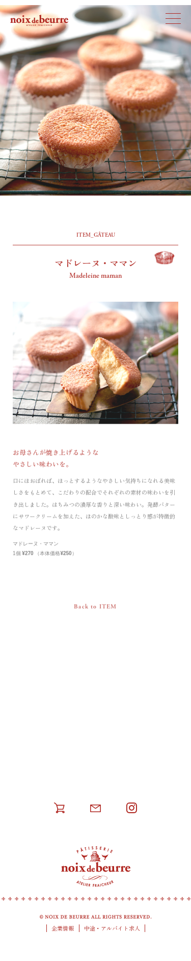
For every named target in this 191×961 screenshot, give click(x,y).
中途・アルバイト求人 (112, 928)
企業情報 (62, 928)
